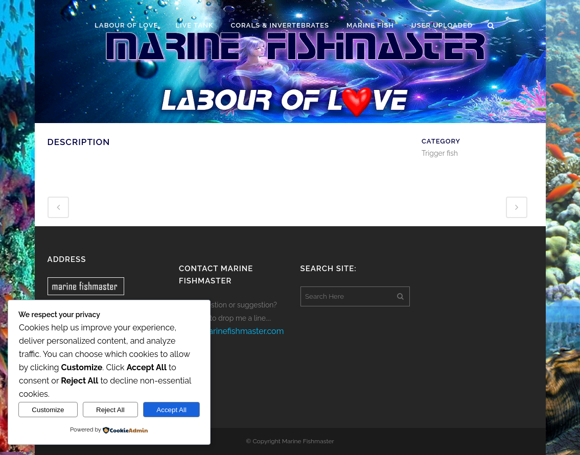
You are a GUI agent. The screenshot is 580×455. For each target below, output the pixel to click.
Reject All (110, 410)
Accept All (171, 410)
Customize (48, 410)
